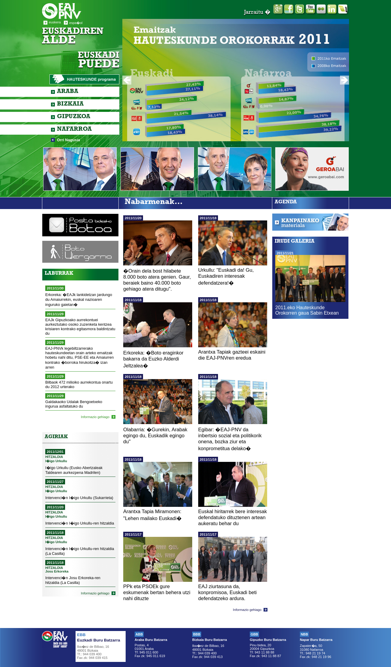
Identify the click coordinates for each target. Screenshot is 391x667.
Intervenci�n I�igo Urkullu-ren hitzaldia (79, 523)
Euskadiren (72, 37)
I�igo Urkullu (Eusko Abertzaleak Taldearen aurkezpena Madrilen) (74, 470)
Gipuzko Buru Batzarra (268, 640)
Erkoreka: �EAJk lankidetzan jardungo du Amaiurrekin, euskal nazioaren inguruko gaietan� (78, 299)
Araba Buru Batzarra (151, 640)
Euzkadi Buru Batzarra (98, 640)
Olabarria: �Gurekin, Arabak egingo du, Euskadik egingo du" (155, 435)
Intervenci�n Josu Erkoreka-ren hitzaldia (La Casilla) (72, 580)
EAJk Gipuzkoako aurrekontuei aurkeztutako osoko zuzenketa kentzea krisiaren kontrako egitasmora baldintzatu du (80, 327)
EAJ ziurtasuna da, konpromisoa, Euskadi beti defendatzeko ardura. (227, 592)
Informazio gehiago (95, 417)
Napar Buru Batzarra (316, 640)
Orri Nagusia (68, 140)
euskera (55, 22)
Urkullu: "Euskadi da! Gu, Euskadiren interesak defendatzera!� (226, 276)
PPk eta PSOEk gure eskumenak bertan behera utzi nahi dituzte (156, 592)
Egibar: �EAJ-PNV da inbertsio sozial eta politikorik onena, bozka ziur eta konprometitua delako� (230, 439)
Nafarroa (74, 130)
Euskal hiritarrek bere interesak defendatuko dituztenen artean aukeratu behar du (232, 517)
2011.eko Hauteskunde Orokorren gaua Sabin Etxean (307, 310)
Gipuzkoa (73, 117)
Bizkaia (70, 104)
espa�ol (75, 23)
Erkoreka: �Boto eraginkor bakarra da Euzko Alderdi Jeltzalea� (153, 359)
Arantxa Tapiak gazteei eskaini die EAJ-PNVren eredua (231, 355)
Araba (67, 92)
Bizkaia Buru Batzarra (209, 640)
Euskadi (98, 61)
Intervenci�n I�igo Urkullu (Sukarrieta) (79, 497)
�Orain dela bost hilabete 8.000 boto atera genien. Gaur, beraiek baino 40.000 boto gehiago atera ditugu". (157, 280)
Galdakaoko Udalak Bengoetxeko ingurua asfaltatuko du (73, 403)
